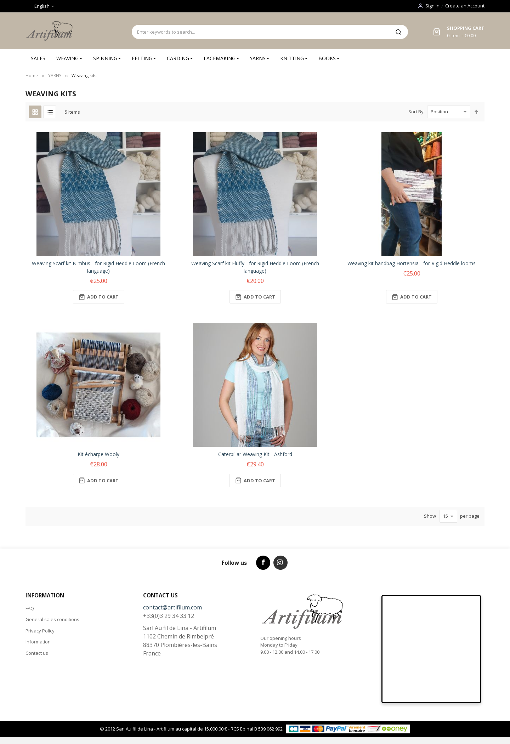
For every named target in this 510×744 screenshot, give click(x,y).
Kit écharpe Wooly (98, 454)
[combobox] (260, 32)
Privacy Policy (40, 630)
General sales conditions (52, 619)
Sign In (432, 5)
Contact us (37, 653)
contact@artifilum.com (172, 607)
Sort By (416, 111)
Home (32, 76)
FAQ (30, 608)
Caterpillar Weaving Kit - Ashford (255, 454)
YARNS (54, 76)
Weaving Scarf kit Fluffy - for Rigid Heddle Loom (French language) (255, 267)
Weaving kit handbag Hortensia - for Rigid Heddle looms (411, 263)
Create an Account (464, 5)
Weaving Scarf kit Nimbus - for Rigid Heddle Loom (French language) (98, 267)
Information (38, 641)
